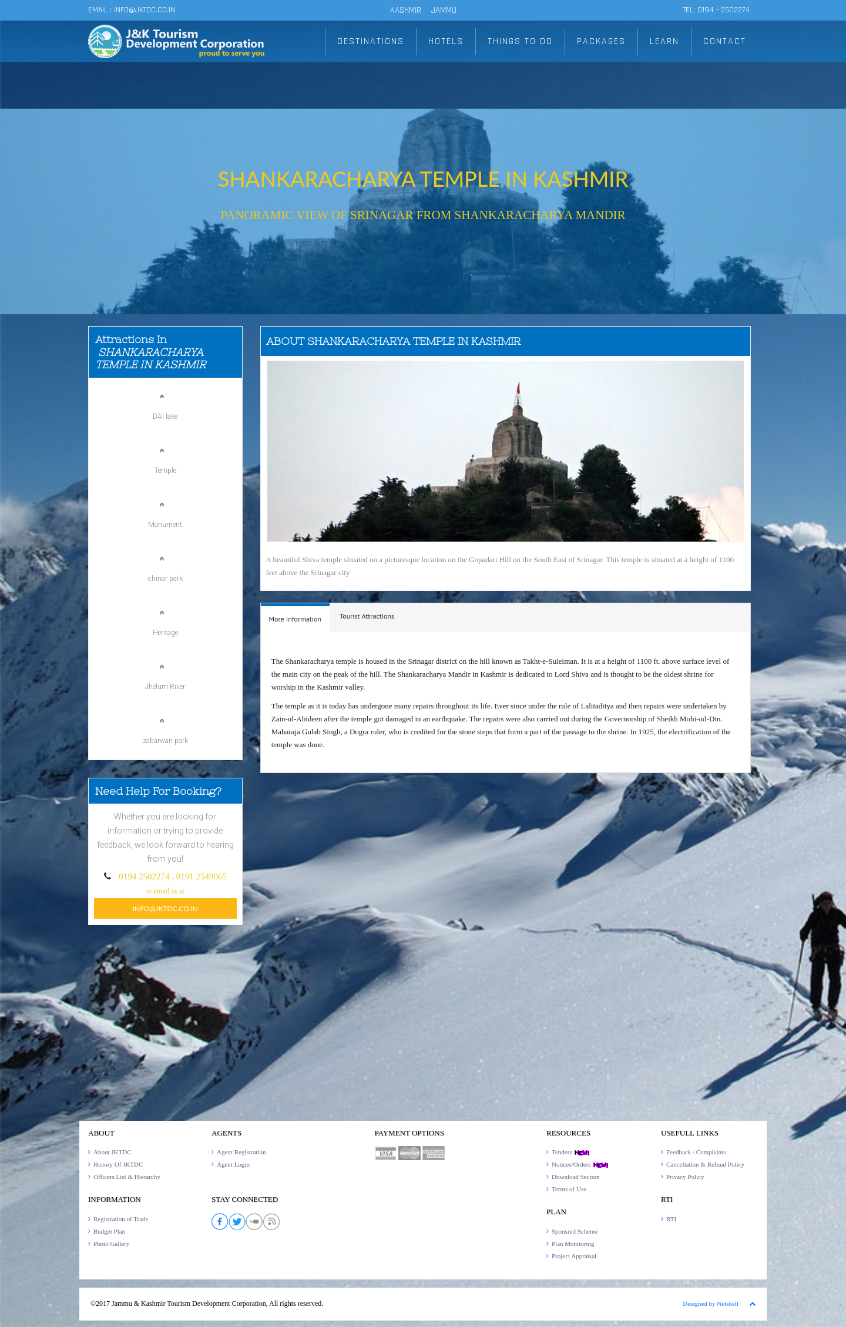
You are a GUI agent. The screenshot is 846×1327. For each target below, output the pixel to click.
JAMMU (443, 10)
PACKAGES (601, 41)
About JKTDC (112, 1151)
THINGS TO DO (520, 41)
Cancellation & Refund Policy (705, 1164)
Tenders (571, 1151)
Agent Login (233, 1164)
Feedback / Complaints (696, 1151)
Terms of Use (569, 1188)
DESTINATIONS (370, 41)
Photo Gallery (111, 1243)
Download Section (576, 1176)
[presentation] (295, 619)
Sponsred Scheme (575, 1231)
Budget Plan (109, 1231)
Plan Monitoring (573, 1243)
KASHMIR (405, 10)
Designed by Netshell (710, 1303)
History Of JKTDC (118, 1164)
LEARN (664, 41)
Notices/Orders (580, 1164)
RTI (671, 1218)
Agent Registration (241, 1151)
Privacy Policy (685, 1176)
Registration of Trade (121, 1218)
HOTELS (446, 41)
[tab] (295, 617)
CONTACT (724, 41)
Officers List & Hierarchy (126, 1176)
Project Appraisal (574, 1255)
